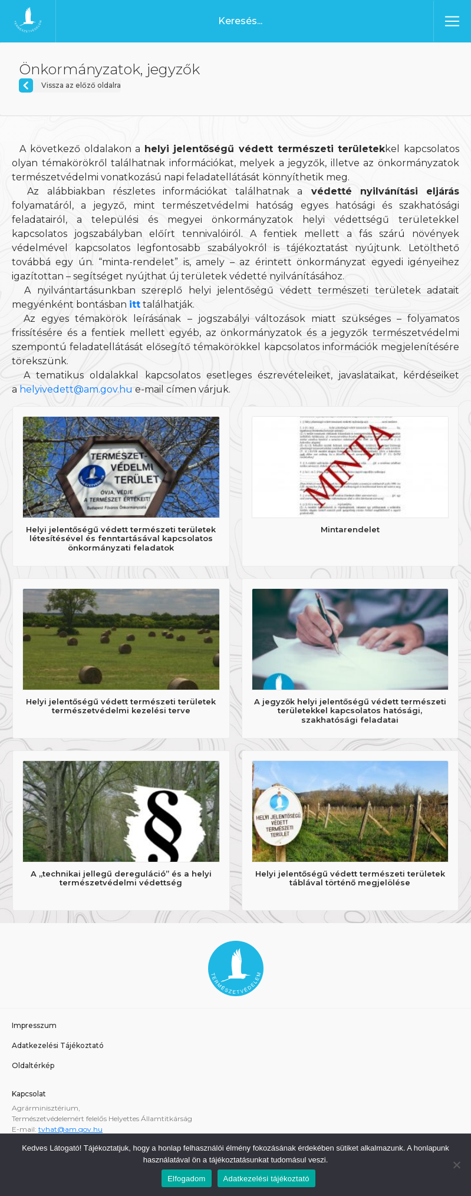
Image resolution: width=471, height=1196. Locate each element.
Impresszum (34, 1025)
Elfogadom (186, 1178)
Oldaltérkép (33, 1065)
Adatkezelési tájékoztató (266, 1178)
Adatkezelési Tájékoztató (58, 1045)
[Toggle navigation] (452, 21)
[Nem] (456, 1165)
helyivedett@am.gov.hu (76, 389)
